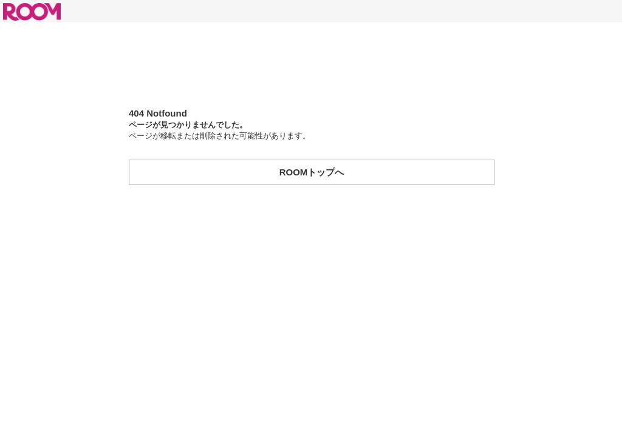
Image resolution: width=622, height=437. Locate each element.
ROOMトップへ (311, 172)
